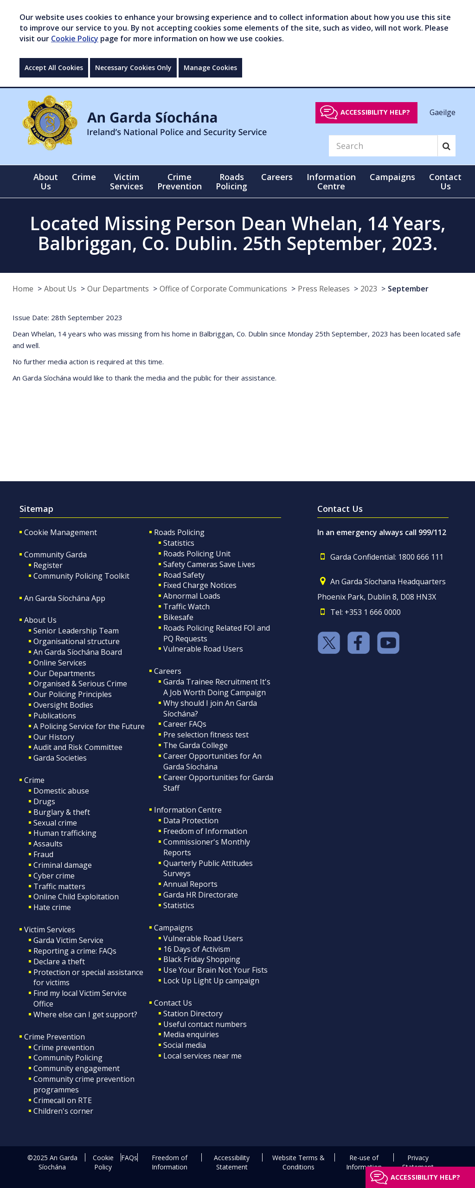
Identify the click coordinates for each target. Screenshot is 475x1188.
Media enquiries (191, 1034)
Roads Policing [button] (231, 181)
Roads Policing (179, 532)
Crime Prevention (54, 1037)
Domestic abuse (61, 791)
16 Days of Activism (196, 949)
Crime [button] (84, 176)
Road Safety (184, 575)
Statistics (178, 543)
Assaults (48, 844)
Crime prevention (63, 1047)
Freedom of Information (205, 831)
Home (23, 289)
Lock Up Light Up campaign (211, 980)
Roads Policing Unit (197, 554)
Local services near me (202, 1056)
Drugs (44, 801)
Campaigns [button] (392, 176)
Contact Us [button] (445, 181)
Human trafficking (64, 833)
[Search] (383, 145)
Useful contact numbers (205, 1024)
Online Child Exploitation (76, 896)
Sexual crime (55, 823)
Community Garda (55, 554)
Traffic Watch (186, 606)
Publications (54, 715)
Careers (167, 671)
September (408, 289)
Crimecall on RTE (62, 1100)
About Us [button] (45, 181)
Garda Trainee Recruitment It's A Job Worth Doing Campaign (216, 687)
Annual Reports (190, 884)
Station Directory (193, 1013)
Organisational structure (76, 641)
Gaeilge (443, 112)
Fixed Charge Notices (200, 585)
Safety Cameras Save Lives (209, 564)
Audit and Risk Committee (77, 747)
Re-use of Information (364, 1162)
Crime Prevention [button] (179, 181)
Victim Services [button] (126, 181)
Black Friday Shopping (201, 959)
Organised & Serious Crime (80, 683)
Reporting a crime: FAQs (74, 951)
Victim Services (49, 929)
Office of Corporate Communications (223, 289)
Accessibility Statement (232, 1162)
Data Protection (190, 820)
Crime (34, 780)
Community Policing (68, 1057)
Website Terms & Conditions (298, 1162)
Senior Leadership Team (76, 631)
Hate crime (52, 907)
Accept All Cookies (54, 67)
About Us (60, 289)
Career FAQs (184, 724)
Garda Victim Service (68, 940)
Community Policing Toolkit (81, 576)
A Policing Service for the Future (89, 726)
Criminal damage (62, 865)
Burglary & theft (61, 812)
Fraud (43, 854)
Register (48, 565)
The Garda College (195, 745)
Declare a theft (59, 961)
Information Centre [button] (331, 181)
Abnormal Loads (191, 596)
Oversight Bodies (63, 705)
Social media (184, 1045)
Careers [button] (277, 176)
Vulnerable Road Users (203, 649)
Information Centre (188, 810)
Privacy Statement (418, 1162)
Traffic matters (59, 886)
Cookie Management (60, 532)
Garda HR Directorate (200, 895)
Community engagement (76, 1068)
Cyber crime (54, 876)
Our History (53, 737)
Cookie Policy (74, 38)
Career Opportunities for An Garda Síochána (212, 761)
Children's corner (63, 1111)
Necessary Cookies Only (133, 67)
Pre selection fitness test (206, 735)
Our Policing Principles (72, 694)
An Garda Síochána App (64, 598)
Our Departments (118, 289)
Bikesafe (178, 617)
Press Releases (324, 289)
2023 (368, 289)
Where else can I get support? (85, 1014)
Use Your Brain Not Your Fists (215, 970)
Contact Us (173, 1003)
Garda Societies (60, 758)
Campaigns (173, 928)
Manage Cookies (210, 67)
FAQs (129, 1157)
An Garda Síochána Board (77, 652)
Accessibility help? (375, 112)
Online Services (59, 663)
